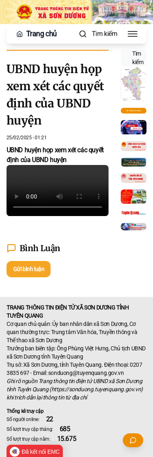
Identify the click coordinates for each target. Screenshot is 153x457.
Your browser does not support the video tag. (58, 190)
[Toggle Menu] (132, 34)
